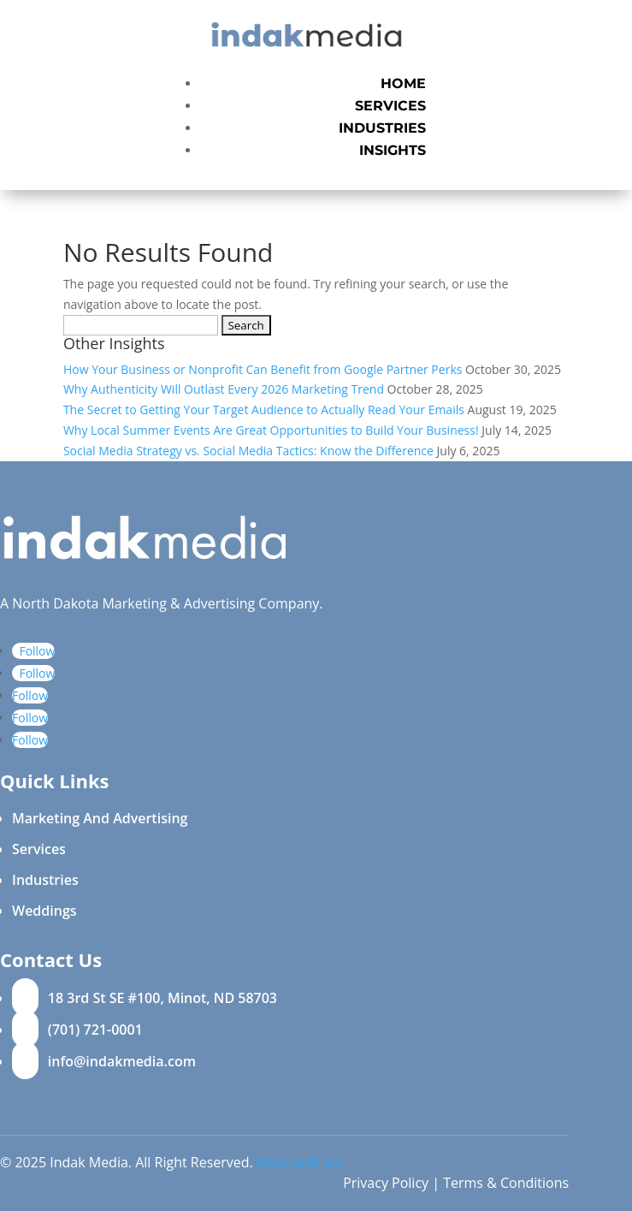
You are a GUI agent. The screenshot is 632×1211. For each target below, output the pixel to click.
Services (390, 106)
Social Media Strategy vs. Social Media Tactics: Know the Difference (248, 450)
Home (403, 83)
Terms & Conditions (506, 1182)
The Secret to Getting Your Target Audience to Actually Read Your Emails (263, 409)
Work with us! (300, 1162)
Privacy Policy (385, 1182)
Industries (382, 128)
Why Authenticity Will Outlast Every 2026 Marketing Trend (223, 389)
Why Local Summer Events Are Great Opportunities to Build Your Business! (271, 430)
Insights (392, 150)
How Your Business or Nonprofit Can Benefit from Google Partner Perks (263, 369)
